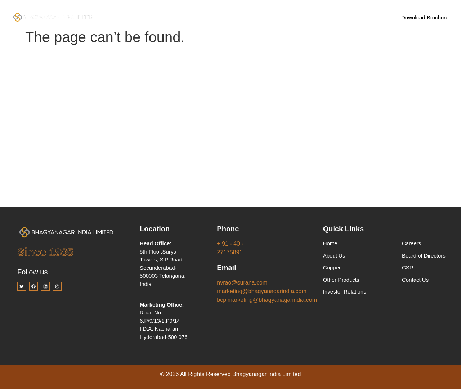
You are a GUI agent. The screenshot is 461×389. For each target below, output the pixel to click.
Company (175, 17)
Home (137, 17)
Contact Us (356, 17)
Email (226, 268)
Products (221, 17)
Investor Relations (272, 17)
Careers (318, 17)
